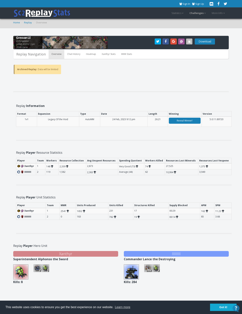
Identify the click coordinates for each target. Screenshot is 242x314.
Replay (28, 22)
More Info (219, 13)
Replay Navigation (31, 54)
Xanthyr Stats (109, 54)
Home (16, 22)
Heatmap (91, 54)
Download (205, 41)
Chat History (73, 54)
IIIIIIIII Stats (126, 54)
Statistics (178, 13)
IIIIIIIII (176, 253)
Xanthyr (65, 253)
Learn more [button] (122, 307)
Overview (56, 54)
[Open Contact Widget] (236, 308)
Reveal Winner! (184, 120)
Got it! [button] (223, 307)
